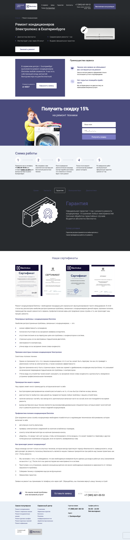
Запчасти (47, 190)
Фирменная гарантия (44, 511)
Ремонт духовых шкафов (23, 518)
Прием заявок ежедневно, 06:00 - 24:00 (84, 7)
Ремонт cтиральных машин (23, 511)
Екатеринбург (50, 8)
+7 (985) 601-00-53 (83, 4)
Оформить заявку (46, 85)
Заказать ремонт (27, 49)
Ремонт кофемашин (21, 523)
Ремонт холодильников (22, 509)
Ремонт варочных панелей (23, 521)
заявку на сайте (26, 170)
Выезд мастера (75, 190)
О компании (41, 509)
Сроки (35, 190)
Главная (18, 18)
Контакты (40, 514)
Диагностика (91, 190)
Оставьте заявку (63, 493)
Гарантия (59, 190)
